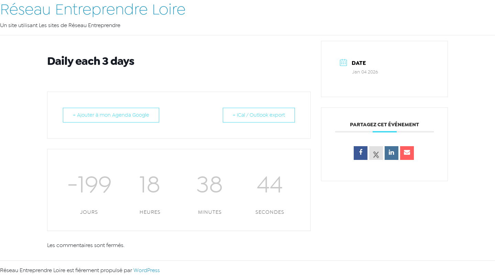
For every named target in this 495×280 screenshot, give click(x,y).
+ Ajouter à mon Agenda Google (111, 115)
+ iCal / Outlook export (259, 115)
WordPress (146, 270)
